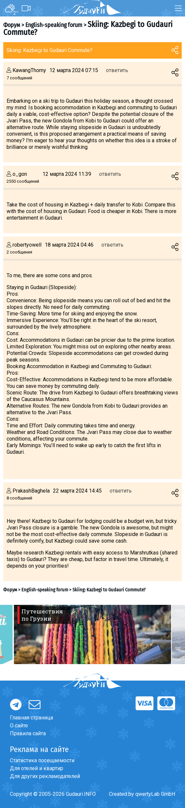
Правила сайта (28, 733)
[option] (92, 634)
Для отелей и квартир (36, 768)
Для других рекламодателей (45, 776)
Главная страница (31, 717)
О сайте (19, 725)
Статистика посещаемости (42, 760)
